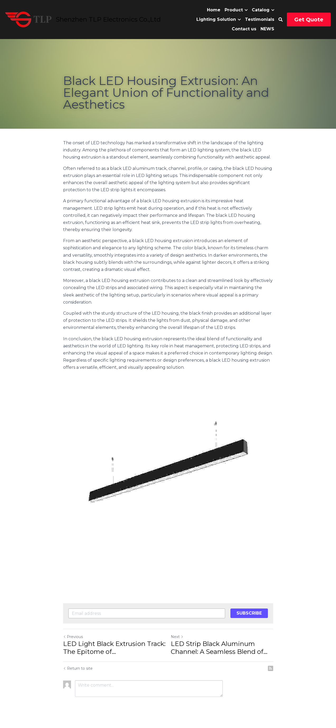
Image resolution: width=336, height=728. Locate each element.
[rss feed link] (270, 668)
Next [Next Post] (177, 636)
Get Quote (308, 19)
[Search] (280, 19)
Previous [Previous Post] (73, 636)
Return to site (78, 668)
